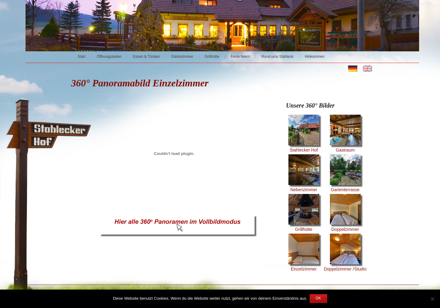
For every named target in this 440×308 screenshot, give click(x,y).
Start (81, 57)
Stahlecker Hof (303, 134)
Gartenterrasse (345, 174)
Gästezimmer (182, 57)
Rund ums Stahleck (277, 57)
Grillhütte (211, 57)
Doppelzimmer (345, 213)
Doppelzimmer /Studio (345, 253)
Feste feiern (240, 57)
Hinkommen (314, 57)
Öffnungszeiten (109, 57)
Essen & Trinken (146, 57)
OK (318, 298)
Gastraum (345, 134)
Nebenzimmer (303, 174)
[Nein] (432, 299)
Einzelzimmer (303, 253)
